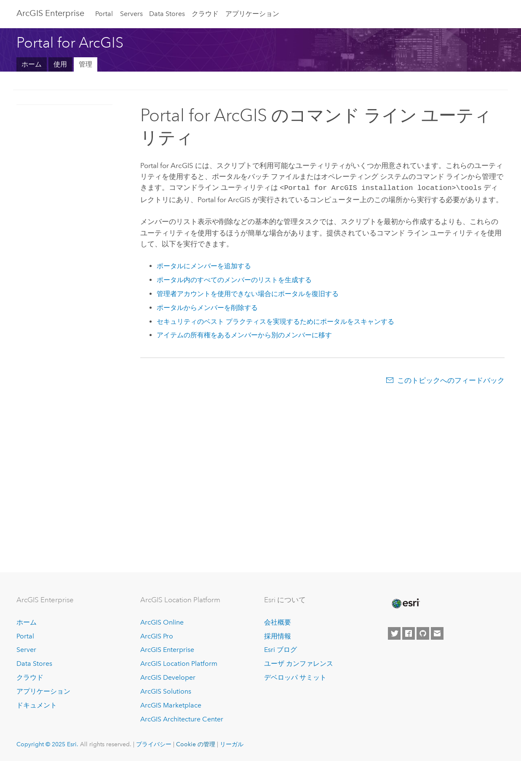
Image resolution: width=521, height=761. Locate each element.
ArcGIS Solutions (165, 691)
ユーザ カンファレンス (298, 664)
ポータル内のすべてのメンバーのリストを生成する (234, 279)
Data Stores (167, 14)
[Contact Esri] (437, 633)
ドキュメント (36, 705)
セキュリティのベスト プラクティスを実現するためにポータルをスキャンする (275, 321)
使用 (60, 64)
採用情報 (277, 636)
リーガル (231, 744)
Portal (104, 14)
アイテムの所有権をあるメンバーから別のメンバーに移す (244, 334)
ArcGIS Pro (156, 636)
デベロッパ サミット (295, 677)
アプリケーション (252, 14)
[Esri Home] (405, 603)
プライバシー (153, 744)
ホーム (31, 64)
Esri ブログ (280, 650)
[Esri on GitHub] (423, 633)
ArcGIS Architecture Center (181, 719)
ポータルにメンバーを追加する (204, 265)
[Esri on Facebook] (408, 633)
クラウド (205, 14)
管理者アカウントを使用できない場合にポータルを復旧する (248, 293)
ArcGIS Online (162, 622)
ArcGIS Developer (167, 677)
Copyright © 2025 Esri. (47, 744)
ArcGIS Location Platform (178, 664)
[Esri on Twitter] (394, 633)
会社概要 (277, 622)
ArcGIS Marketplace (170, 705)
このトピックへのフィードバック (451, 379)
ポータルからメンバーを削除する (207, 307)
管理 (85, 64)
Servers (131, 14)
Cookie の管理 (195, 744)
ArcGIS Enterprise (50, 13)
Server (26, 650)
